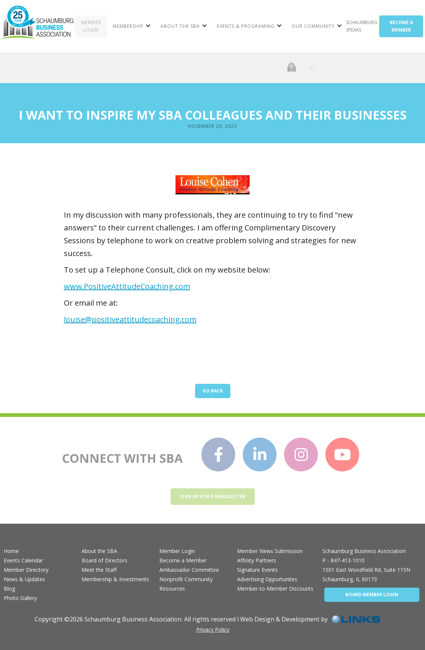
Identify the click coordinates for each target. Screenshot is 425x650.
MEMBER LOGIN (91, 26)
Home (11, 551)
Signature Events (257, 569)
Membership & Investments (115, 579)
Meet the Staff (99, 569)
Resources (172, 588)
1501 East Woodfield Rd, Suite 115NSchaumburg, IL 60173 (366, 574)
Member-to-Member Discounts (275, 588)
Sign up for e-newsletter (212, 496)
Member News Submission (269, 551)
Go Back (213, 391)
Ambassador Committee (189, 569)
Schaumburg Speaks (361, 26)
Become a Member (183, 560)
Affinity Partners (256, 560)
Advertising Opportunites (267, 579)
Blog (9, 588)
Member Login (177, 551)
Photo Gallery (20, 598)
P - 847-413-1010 (343, 560)
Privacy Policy (212, 629)
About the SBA (99, 551)
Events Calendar (23, 560)
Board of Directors (104, 560)
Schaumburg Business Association (364, 551)
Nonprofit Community (186, 579)
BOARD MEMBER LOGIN (371, 594)
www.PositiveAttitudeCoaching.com (127, 286)
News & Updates (24, 579)
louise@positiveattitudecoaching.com (130, 319)
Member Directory (26, 569)
